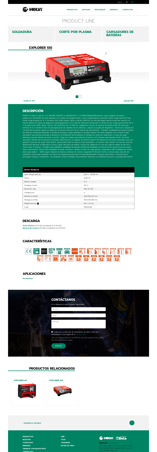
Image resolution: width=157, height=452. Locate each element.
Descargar (100, 9)
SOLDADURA (22, 31)
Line (63, 436)
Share (25, 161)
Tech (63, 439)
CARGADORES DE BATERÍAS (120, 33)
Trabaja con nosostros (34, 448)
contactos (127, 9)
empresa (114, 9)
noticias (86, 9)
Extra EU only (67, 445)
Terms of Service (61, 340)
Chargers (65, 442)
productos (72, 9)
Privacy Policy (81, 334)
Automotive (28, 278)
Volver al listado (32, 423)
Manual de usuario (31, 228)
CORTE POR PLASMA (75, 31)
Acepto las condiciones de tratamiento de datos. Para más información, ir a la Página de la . (74, 333)
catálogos (28, 442)
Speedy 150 (129, 101)
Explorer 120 (29, 101)
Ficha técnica (28, 225)
